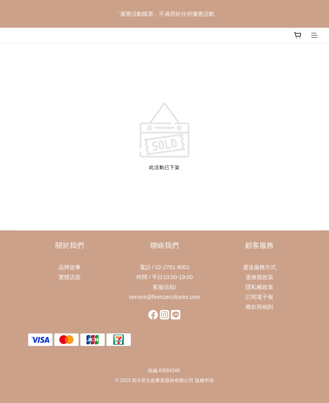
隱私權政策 (259, 287)
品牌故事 (70, 267)
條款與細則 (259, 307)
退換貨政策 (259, 277)
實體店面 (70, 277)
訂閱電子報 (259, 297)
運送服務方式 (259, 267)
